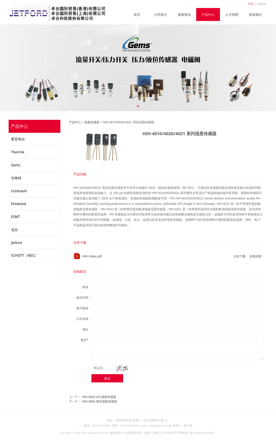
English (261, 4)
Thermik (17, 152)
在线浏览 (255, 256)
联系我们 (255, 14)
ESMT (15, 216)
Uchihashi (19, 191)
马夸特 (16, 178)
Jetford (16, 242)
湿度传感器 (91, 122)
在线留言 (79, 271)
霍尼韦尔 (18, 139)
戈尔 (14, 229)
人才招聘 (231, 14)
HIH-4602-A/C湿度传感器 (99, 397)
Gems (15, 165)
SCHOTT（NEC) (23, 255)
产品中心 (208, 14)
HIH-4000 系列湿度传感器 (99, 401)
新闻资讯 (184, 14)
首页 (137, 14)
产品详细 (79, 174)
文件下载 (79, 242)
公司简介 (160, 14)
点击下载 (240, 256)
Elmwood (18, 203)
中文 (250, 4)
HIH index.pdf (92, 256)
